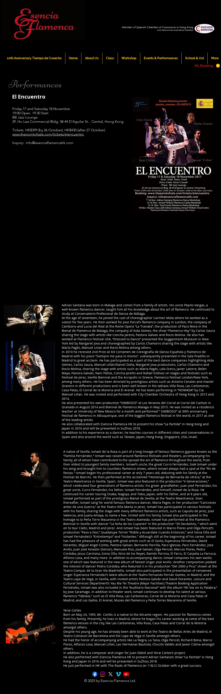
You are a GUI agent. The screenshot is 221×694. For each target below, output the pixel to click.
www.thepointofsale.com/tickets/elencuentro (48, 134)
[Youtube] (126, 674)
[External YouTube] (63, 189)
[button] (207, 66)
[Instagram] (102, 674)
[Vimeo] (118, 674)
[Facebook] (94, 674)
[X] (110, 674)
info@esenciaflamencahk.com (49, 143)
